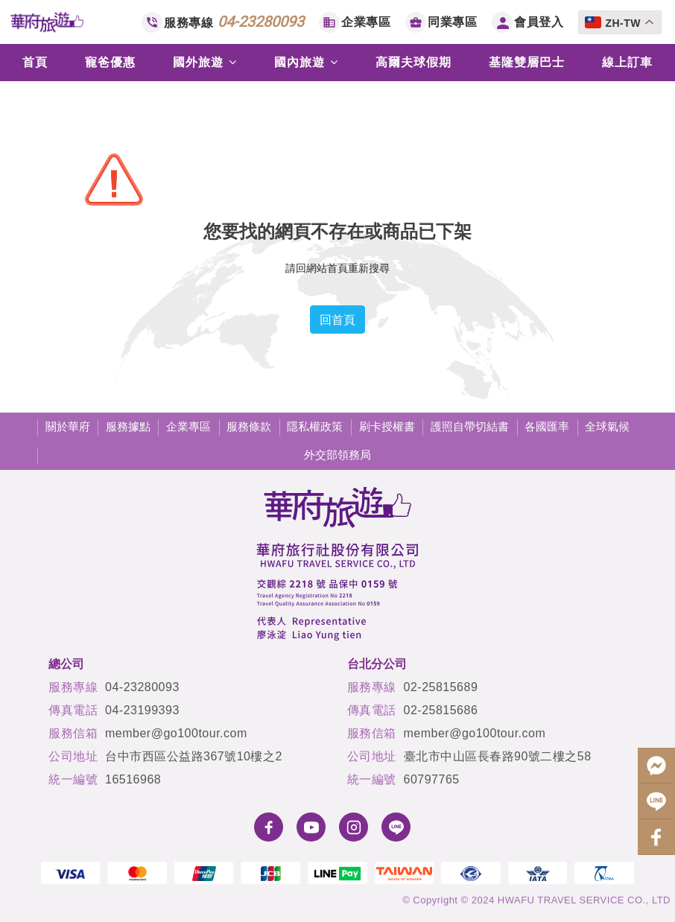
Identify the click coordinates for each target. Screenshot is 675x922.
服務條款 (248, 426)
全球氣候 (607, 426)
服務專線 (234, 22)
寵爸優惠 (110, 62)
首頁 (35, 62)
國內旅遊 (306, 62)
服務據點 (128, 426)
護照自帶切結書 (470, 426)
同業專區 (452, 21)
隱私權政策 (315, 426)
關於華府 (67, 426)
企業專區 (365, 21)
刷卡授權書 (387, 426)
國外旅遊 (205, 62)
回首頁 (337, 319)
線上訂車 (627, 62)
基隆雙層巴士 (527, 62)
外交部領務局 (337, 454)
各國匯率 (547, 426)
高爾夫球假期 (413, 62)
